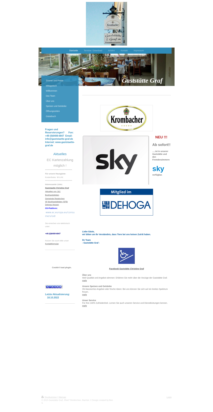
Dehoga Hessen (52, 205)
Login (169, 397)
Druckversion (49, 397)
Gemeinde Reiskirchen (55, 198)
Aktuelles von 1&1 (52, 191)
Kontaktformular (52, 244)
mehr (84, 280)
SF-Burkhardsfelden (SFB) (56, 202)
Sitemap (62, 397)
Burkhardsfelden (52, 195)
